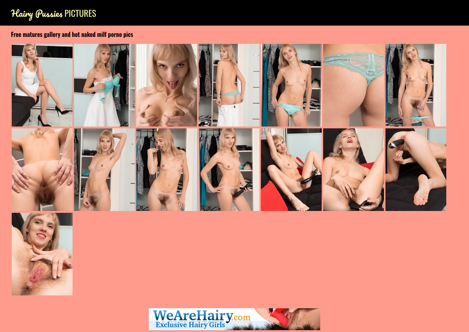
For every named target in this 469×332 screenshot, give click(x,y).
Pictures (53, 13)
